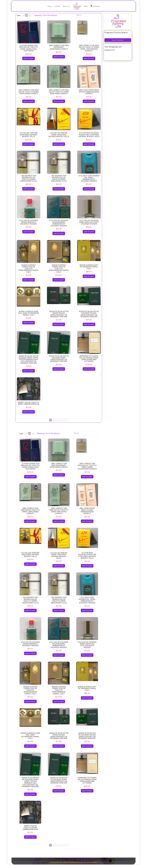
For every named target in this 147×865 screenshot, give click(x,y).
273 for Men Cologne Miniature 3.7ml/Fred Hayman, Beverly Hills (88, 135)
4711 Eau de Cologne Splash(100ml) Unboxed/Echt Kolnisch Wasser (58, 223)
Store (86, 6)
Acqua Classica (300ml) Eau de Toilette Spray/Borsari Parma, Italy (59, 268)
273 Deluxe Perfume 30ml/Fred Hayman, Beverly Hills (29, 135)
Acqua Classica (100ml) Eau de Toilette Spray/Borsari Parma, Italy (28, 268)
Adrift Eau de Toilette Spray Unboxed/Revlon (28, 403)
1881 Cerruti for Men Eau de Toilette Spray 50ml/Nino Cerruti (59, 92)
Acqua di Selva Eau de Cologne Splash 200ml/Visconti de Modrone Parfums (89, 314)
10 (23, 15)
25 (26, 15)
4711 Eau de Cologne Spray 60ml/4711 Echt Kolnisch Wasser (89, 222)
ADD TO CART (28, 58)
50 (30, 15)
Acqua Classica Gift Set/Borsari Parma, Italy (89, 267)
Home (49, 6)
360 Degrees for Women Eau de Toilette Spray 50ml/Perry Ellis (59, 178)
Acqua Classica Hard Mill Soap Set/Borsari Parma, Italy (28, 313)
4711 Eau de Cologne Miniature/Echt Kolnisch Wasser (28, 222)
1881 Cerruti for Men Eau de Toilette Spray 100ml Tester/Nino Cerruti (89, 48)
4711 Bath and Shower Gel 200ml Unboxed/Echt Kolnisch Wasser (88, 178)
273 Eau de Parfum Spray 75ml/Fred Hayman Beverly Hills (58, 135)
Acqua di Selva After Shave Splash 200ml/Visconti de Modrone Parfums (58, 314)
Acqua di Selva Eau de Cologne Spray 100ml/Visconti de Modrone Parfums (59, 359)
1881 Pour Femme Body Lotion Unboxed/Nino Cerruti (89, 92)
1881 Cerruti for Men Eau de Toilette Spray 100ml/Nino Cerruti (28, 92)
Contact (57, 6)
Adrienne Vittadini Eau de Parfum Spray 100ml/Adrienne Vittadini (88, 359)
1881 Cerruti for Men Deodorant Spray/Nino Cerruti (59, 47)
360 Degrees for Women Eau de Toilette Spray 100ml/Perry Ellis (28, 178)
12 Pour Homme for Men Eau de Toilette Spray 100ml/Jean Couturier (28, 48)
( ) (95, 6)
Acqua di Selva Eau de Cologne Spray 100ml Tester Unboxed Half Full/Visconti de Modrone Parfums (29, 359)
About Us (66, 6)
